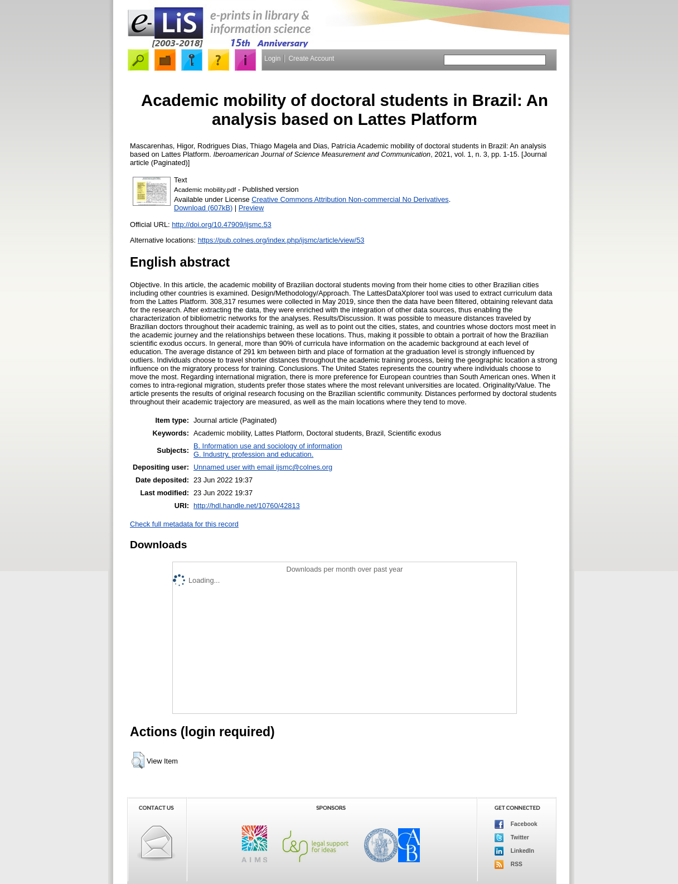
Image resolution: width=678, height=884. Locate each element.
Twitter (512, 837)
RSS (508, 864)
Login (272, 58)
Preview (251, 208)
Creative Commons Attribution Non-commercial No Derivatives (349, 199)
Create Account (311, 58)
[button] (138, 760)
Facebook (516, 824)
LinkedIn (514, 851)
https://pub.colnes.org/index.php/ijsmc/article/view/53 (281, 240)
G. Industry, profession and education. (253, 454)
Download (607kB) (203, 208)
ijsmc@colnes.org (304, 467)
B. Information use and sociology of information (267, 446)
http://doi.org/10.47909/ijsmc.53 (222, 224)
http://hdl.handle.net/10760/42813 (246, 505)
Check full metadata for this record (184, 524)
